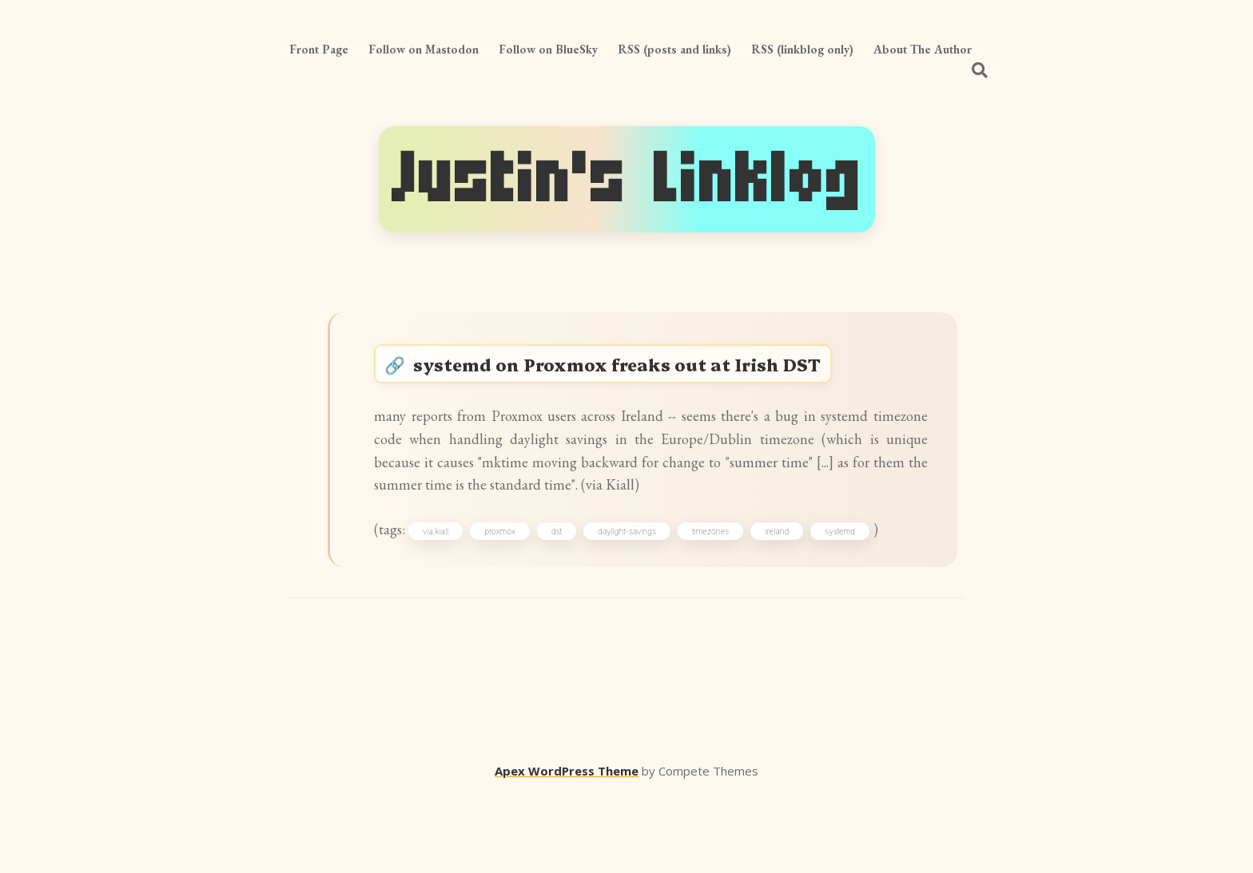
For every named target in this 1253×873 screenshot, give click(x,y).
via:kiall (452, 603)
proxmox (516, 603)
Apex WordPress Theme (566, 850)
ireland (794, 603)
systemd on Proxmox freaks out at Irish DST (640, 371)
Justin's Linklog (627, 179)
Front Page (318, 49)
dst (573, 603)
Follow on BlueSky (548, 49)
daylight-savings (644, 603)
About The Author (922, 49)
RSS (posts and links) (674, 49)
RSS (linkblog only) (802, 49)
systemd (856, 603)
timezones (727, 603)
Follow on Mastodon (423, 49)
